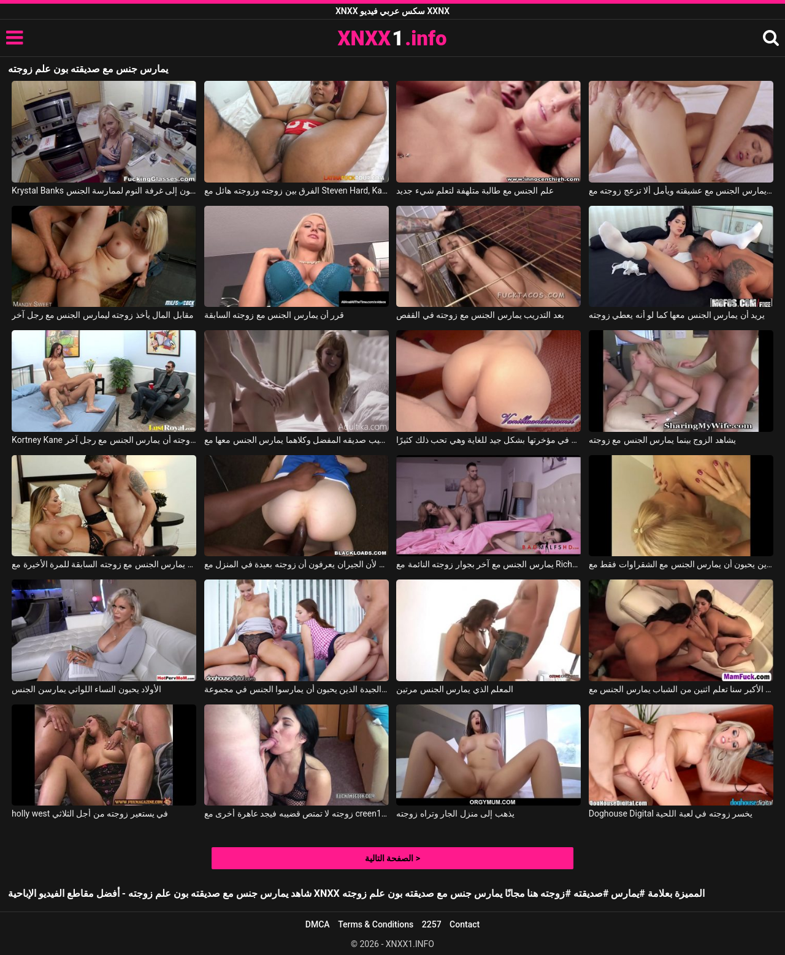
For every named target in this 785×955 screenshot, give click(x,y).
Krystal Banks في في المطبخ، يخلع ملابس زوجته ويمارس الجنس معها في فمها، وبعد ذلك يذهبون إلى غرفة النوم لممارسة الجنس (104, 190)
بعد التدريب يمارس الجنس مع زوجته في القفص (480, 315)
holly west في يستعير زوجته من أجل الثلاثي (90, 813)
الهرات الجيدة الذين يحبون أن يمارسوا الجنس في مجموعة (296, 689)
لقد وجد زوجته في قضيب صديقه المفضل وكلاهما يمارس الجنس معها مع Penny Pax (296, 440)
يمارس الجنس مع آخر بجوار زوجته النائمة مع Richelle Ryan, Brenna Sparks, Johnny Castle (488, 564)
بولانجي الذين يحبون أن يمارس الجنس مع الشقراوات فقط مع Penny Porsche (681, 564)
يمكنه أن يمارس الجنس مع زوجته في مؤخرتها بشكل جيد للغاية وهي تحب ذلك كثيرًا (488, 440)
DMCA (317, 924)
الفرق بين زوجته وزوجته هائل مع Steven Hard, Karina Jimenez (296, 190)
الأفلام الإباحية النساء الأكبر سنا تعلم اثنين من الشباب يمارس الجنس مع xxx (681, 689)
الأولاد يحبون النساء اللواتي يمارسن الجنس (86, 689)
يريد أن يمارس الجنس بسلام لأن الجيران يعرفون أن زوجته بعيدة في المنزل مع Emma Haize (296, 564)
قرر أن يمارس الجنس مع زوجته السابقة (274, 315)
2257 (432, 924)
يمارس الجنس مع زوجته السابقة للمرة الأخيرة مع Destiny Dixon (104, 564)
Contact (465, 924)
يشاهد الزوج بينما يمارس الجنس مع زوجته (662, 440)
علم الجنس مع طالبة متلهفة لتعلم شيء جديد (474, 190)
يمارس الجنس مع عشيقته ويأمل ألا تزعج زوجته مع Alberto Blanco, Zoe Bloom (681, 190)
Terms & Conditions (375, 924)
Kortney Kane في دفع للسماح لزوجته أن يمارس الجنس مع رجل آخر (104, 440)
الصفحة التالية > (392, 858)
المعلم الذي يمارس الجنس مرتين (454, 689)
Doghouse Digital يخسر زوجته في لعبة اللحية (670, 813)
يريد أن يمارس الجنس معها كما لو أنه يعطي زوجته (677, 315)
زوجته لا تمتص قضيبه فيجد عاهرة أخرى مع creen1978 (296, 813)
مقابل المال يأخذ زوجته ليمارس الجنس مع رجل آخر (103, 315)
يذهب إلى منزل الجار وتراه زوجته (455, 813)
